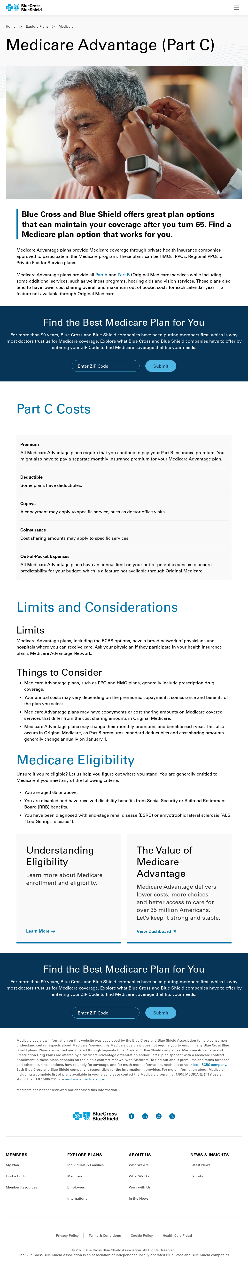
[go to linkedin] (145, 1116)
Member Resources (21, 1187)
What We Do (139, 1176)
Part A (101, 274)
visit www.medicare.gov (85, 1079)
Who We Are (139, 1165)
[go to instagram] (159, 1116)
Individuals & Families (85, 1165)
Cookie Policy (142, 1235)
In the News (138, 1198)
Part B (124, 274)
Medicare (74, 1176)
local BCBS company (209, 1064)
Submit (160, 366)
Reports (196, 1176)
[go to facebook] (131, 1116)
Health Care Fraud (177, 1235)
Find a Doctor (17, 1176)
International (77, 1198)
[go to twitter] (172, 1116)
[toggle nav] (236, 8)
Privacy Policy (67, 1235)
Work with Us (140, 1187)
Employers (76, 1187)
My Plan (12, 1165)
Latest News (200, 1165)
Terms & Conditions (105, 1235)
